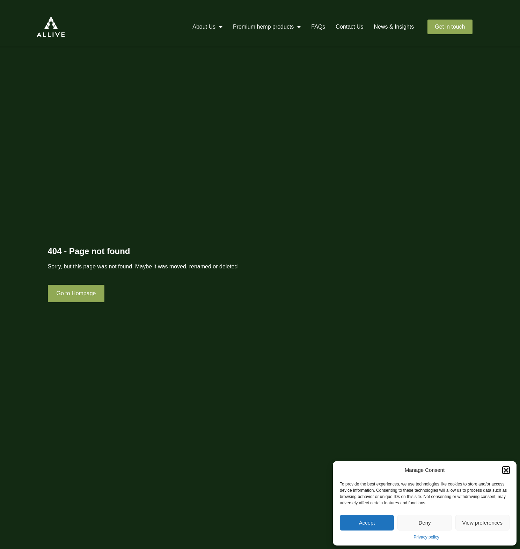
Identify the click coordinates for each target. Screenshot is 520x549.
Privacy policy (426, 537)
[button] (506, 470)
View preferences (482, 523)
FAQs (318, 27)
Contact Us (349, 27)
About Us (207, 27)
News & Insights (394, 27)
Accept (367, 523)
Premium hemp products (267, 27)
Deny (424, 523)
